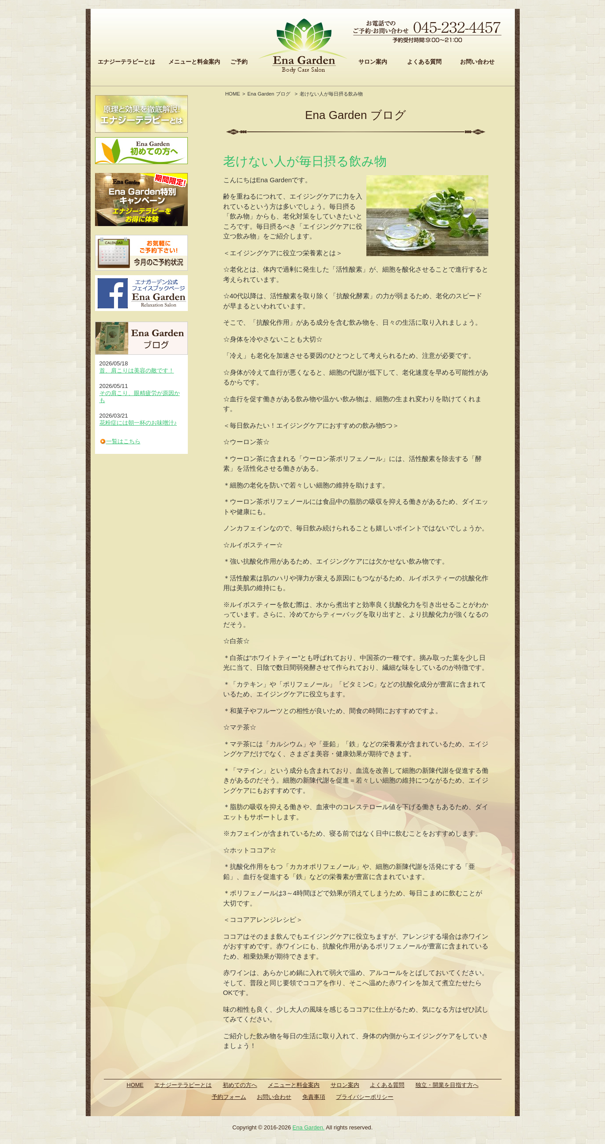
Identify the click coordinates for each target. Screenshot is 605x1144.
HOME (232, 93)
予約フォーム (229, 1097)
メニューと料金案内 (194, 61)
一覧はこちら (123, 441)
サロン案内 (372, 61)
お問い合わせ (477, 61)
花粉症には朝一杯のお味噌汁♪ (138, 422)
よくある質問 (424, 61)
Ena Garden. (309, 1127)
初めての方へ (240, 1085)
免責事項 (313, 1097)
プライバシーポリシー (364, 1097)
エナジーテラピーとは (126, 61)
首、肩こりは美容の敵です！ (136, 370)
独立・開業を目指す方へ (447, 1085)
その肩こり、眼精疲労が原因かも (139, 396)
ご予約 (238, 61)
